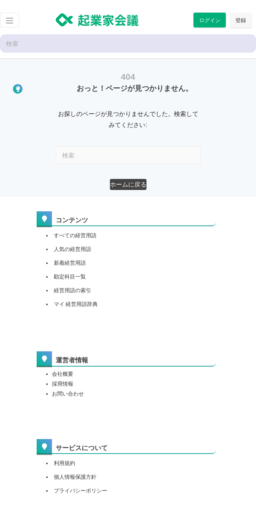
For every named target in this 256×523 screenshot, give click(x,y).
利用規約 (64, 463)
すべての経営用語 (75, 235)
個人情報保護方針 (75, 477)
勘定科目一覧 (70, 277)
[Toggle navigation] (9, 20)
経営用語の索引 (72, 290)
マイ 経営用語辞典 (76, 304)
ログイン (210, 20)
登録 (240, 20)
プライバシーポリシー (80, 491)
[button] (128, 184)
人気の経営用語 (72, 249)
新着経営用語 (70, 263)
